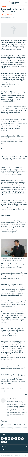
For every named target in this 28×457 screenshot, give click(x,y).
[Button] (25, 21)
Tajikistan (4, 6)
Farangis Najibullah (7, 14)
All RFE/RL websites (5, 455)
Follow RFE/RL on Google (17, 455)
